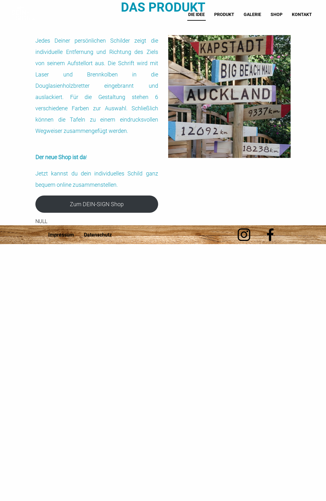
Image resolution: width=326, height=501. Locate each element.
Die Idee (197, 14)
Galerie (253, 14)
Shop (277, 14)
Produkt (225, 14)
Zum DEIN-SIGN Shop (97, 204)
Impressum (61, 235)
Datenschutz (98, 235)
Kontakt (302, 14)
